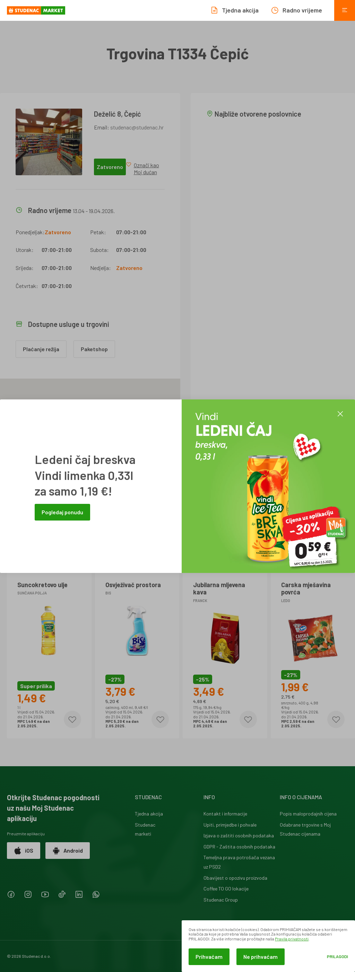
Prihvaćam (209, 956)
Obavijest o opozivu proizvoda (235, 878)
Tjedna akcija (149, 814)
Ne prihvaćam (260, 956)
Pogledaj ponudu (62, 512)
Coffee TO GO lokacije (226, 888)
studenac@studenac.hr (137, 127)
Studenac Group (221, 900)
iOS (23, 850)
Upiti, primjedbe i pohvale (230, 825)
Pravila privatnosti (292, 938)
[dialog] (268, 946)
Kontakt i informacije (225, 814)
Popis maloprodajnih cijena (308, 814)
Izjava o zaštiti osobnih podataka (239, 835)
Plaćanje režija (41, 349)
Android (67, 850)
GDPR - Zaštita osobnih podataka (239, 847)
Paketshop (94, 349)
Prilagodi (337, 956)
